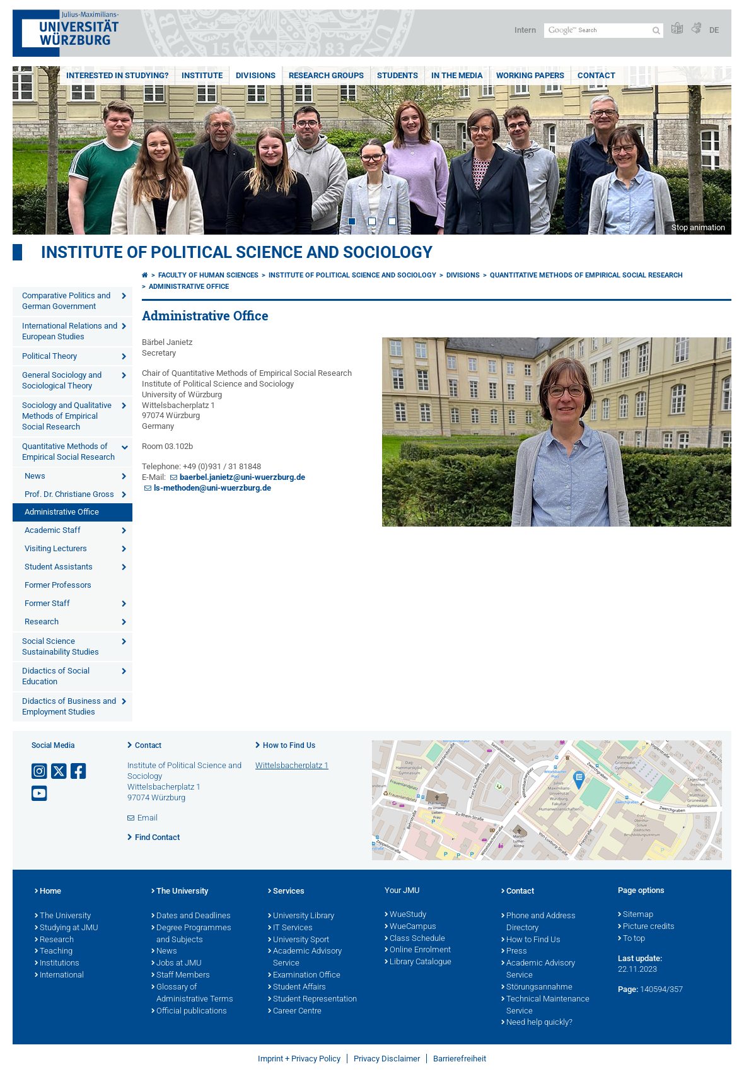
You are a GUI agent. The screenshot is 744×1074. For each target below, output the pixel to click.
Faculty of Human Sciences (208, 275)
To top (631, 939)
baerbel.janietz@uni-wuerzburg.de (242, 477)
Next (709, 150)
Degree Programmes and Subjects (191, 934)
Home (48, 891)
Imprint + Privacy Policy (299, 1058)
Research (42, 621)
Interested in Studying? (117, 75)
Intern (525, 30)
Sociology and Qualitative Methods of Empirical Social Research (67, 415)
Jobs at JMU (176, 963)
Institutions (57, 963)
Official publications (189, 1011)
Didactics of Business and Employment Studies (69, 706)
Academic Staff (53, 530)
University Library (301, 916)
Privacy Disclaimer (387, 1058)
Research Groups (326, 75)
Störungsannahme (537, 987)
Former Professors (58, 585)
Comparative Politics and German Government (66, 301)
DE (714, 30)
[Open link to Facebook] (79, 772)
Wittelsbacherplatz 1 (291, 765)
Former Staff (47, 603)
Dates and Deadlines (191, 916)
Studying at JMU (66, 928)
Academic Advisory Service (305, 957)
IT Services (290, 928)
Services (286, 891)
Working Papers (530, 75)
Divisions (256, 75)
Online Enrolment (418, 950)
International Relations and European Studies (69, 331)
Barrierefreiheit (459, 1058)
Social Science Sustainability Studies (60, 646)
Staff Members (180, 975)
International (59, 975)
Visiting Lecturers (56, 548)
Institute (202, 75)
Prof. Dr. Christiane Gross (69, 494)
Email (147, 817)
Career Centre (295, 1011)
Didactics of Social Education (56, 676)
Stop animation (698, 227)
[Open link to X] (60, 772)
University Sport (298, 940)
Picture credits (646, 927)
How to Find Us (289, 745)
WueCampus (410, 927)
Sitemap (635, 915)
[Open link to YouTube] (40, 794)
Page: (628, 989)
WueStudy (405, 915)
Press (514, 951)
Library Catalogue (418, 962)
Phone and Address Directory (538, 922)
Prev (34, 150)
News (35, 476)
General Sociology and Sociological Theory (62, 380)
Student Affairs (297, 987)
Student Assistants (59, 566)
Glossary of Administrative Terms (192, 993)
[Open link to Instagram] (40, 772)
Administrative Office (62, 512)
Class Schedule (415, 939)
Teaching (54, 951)
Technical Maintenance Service (545, 1005)
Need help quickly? (537, 1023)
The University (63, 916)
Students (397, 75)
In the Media (457, 75)
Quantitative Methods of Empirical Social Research (68, 451)
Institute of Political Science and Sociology (237, 252)
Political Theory (49, 356)
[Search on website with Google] (603, 30)
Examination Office (304, 975)
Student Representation (312, 999)
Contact (596, 75)
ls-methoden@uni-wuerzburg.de (212, 488)
